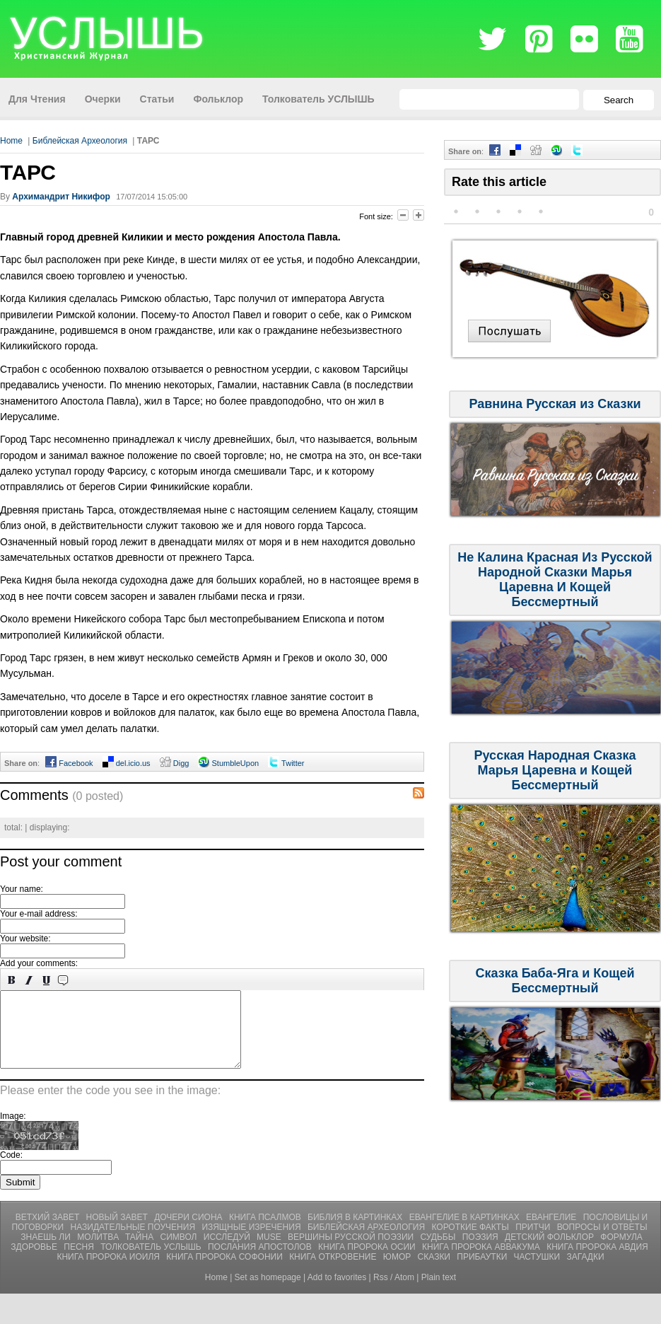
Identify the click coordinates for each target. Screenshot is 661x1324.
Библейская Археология (80, 141)
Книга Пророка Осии (368, 1262)
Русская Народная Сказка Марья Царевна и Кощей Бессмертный (555, 770)
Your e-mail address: (39, 914)
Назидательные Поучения (133, 1242)
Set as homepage (268, 1292)
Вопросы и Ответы (602, 1242)
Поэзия (481, 1252)
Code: (11, 1170)
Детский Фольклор (550, 1252)
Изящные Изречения (252, 1242)
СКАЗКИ (435, 1272)
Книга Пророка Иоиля (109, 1272)
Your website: (25, 938)
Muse (270, 1252)
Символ (179, 1252)
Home (11, 141)
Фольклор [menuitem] (218, 99)
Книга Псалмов (266, 1232)
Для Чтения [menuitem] (37, 99)
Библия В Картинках (356, 1232)
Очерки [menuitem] (103, 99)
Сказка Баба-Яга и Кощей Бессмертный (554, 980)
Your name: (21, 889)
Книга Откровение (334, 1272)
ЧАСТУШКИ (538, 1272)
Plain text (438, 1292)
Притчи (534, 1242)
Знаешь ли (47, 1252)
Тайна (140, 1252)
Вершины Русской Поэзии (352, 1252)
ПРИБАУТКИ (483, 1272)
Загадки (585, 1272)
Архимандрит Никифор (61, 197)
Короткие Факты (471, 1242)
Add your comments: (39, 963)
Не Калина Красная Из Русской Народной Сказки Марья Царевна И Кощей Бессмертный (554, 579)
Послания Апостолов (261, 1262)
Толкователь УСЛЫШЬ (152, 1262)
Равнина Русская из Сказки (554, 404)
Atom (404, 1292)
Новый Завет (118, 1232)
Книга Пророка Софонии (225, 1272)
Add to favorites (337, 1292)
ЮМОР (398, 1272)
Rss (380, 1292)
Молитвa (99, 1252)
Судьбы (439, 1252)
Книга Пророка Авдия (597, 1262)
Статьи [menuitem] (157, 99)
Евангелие (552, 1232)
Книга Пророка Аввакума (482, 1262)
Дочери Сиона (189, 1232)
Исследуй (228, 1252)
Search (618, 100)
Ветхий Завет (49, 1232)
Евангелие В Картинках (465, 1232)
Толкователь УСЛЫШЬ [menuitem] (318, 99)
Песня (80, 1262)
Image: (13, 1131)
